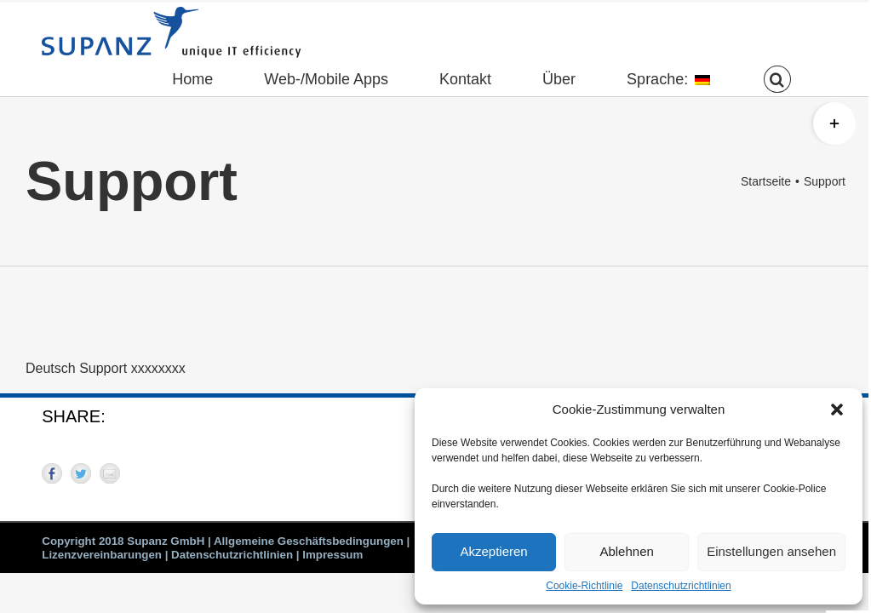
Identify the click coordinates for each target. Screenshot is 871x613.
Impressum (332, 554)
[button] (836, 409)
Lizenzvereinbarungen (102, 554)
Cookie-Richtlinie (584, 586)
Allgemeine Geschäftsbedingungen (309, 541)
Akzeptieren (493, 551)
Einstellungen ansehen (771, 551)
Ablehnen (626, 551)
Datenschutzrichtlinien (681, 586)
